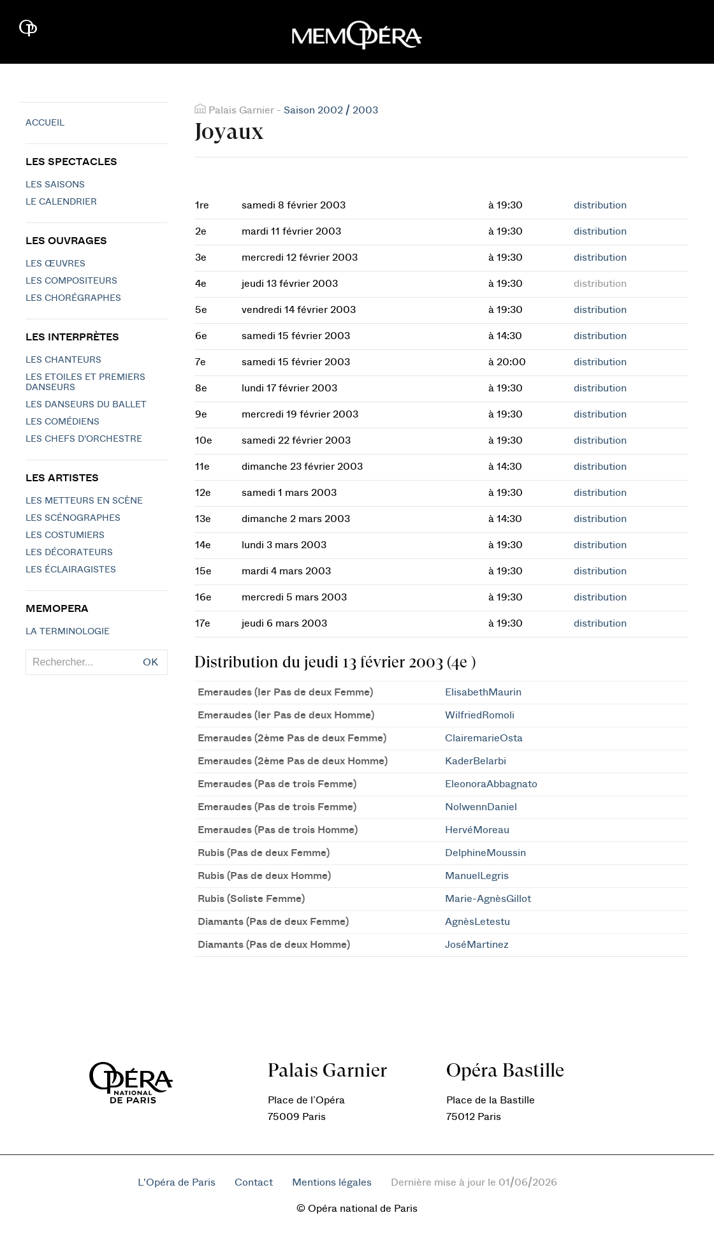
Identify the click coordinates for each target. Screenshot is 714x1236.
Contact (254, 1182)
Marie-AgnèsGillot (488, 899)
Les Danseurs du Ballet (86, 404)
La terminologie (68, 631)
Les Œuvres (55, 263)
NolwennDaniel (481, 807)
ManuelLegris (477, 876)
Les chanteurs (63, 360)
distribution (600, 205)
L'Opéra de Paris (176, 1182)
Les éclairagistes (71, 569)
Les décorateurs (69, 552)
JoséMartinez (477, 945)
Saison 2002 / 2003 (331, 110)
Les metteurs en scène (84, 501)
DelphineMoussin (485, 853)
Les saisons (55, 184)
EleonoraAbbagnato (491, 784)
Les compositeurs (71, 281)
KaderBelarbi (475, 761)
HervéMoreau (477, 830)
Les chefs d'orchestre (84, 439)
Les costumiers (65, 535)
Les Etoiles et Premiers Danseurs (85, 382)
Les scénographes (73, 518)
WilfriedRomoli (479, 715)
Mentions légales (332, 1182)
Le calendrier (61, 202)
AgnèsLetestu (477, 922)
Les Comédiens (62, 422)
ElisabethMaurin (483, 692)
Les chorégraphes (73, 298)
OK (150, 662)
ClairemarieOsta (484, 738)
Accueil (45, 123)
